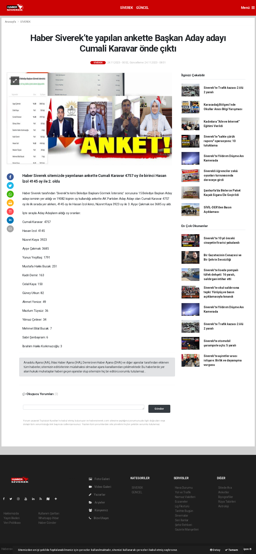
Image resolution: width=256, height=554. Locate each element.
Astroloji (223, 506)
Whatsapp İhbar (48, 518)
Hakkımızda (11, 513)
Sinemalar (181, 515)
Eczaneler (181, 501)
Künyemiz (98, 510)
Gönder (159, 408)
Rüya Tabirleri (227, 501)
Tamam (231, 549)
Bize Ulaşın (99, 518)
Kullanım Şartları (48, 513)
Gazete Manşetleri (187, 529)
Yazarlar (97, 494)
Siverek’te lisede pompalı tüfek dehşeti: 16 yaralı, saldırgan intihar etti (221, 274)
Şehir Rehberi (183, 525)
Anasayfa (11, 21)
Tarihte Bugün (184, 511)
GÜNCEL (142, 8)
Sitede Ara (225, 487)
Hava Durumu (184, 487)
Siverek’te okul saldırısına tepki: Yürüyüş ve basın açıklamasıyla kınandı (221, 292)
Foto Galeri (99, 479)
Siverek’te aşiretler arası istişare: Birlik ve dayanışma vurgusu (222, 360)
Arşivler (97, 502)
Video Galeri (100, 486)
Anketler (223, 492)
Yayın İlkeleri (12, 518)
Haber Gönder (47, 522)
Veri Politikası (12, 522)
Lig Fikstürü (182, 506)
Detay (215, 549)
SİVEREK (126, 8)
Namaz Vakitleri (185, 497)
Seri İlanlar (182, 520)
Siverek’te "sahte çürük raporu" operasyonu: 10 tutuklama (220, 141)
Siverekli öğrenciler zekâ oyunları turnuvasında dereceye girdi (220, 175)
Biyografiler (225, 497)
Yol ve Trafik (183, 492)
